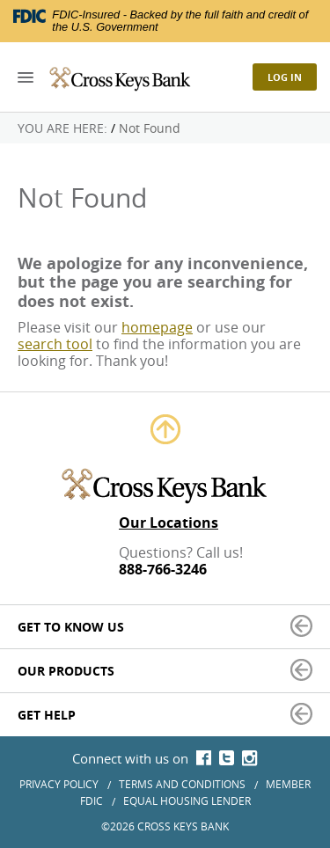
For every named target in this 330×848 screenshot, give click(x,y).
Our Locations (168, 523)
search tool (55, 344)
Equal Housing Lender (187, 800)
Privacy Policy (59, 784)
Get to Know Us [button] (71, 626)
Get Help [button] (47, 714)
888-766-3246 (163, 569)
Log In (285, 77)
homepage (157, 327)
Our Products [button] (66, 670)
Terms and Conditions (182, 784)
